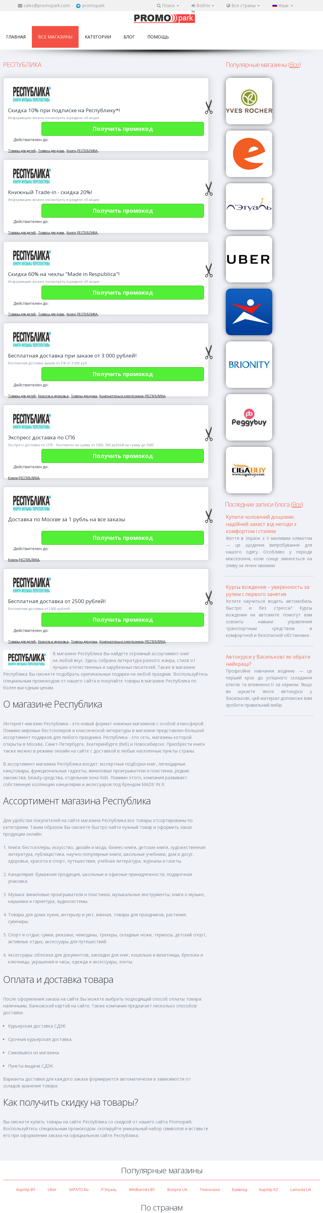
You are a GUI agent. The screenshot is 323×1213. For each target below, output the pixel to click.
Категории (98, 37)
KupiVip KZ (268, 1189)
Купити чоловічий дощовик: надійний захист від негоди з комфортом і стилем (261, 524)
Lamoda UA (301, 1189)
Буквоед (239, 1189)
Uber (52, 1189)
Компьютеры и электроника (121, 395)
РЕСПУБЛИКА (87, 150)
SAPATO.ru (78, 1189)
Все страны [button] (243, 5)
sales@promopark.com (47, 5)
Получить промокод (123, 128)
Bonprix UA (177, 1189)
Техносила (210, 1189)
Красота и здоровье (53, 395)
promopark (93, 5)
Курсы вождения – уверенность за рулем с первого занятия (267, 591)
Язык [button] (282, 5)
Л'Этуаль (109, 1189)
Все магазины (55, 37)
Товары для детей (21, 150)
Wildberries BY (142, 1189)
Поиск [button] (168, 5)
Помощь (158, 37)
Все (294, 64)
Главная (16, 37)
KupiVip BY (25, 1189)
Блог (129, 37)
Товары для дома (51, 150)
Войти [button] (203, 5)
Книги (71, 150)
